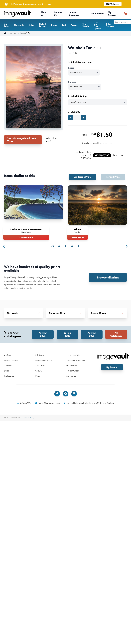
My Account (112, 13)
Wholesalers (97, 13)
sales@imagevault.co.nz (47, 402)
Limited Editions (42, 25)
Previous (9, 246)
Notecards (19, 25)
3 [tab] (65, 246)
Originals (8, 365)
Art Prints (6, 25)
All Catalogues (116, 334)
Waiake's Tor (25, 33)
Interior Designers (74, 13)
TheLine (74, 25)
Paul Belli (72, 53)
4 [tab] (72, 246)
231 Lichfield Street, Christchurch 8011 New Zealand (88, 402)
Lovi (64, 25)
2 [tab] (59, 246)
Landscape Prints (82, 176)
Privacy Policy (29, 417)
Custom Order (72, 370)
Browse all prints (108, 277)
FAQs (37, 375)
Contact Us (58, 13)
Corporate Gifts (73, 355)
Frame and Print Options (97, 25)
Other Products (110, 25)
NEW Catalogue (112, 4)
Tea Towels (86, 25)
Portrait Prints (113, 176)
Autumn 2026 (43, 334)
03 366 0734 (24, 402)
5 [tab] (78, 246)
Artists (31, 25)
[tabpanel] (33, 212)
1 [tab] (52, 246)
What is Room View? (52, 139)
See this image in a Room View (21, 140)
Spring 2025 (67, 334)
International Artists (43, 360)
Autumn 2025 (92, 334)
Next (122, 246)
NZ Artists (39, 355)
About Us (44, 13)
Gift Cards (40, 365)
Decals (54, 25)
